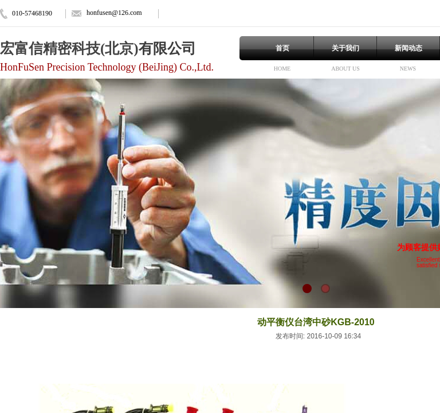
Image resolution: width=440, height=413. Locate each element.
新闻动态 (408, 48)
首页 (282, 48)
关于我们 (345, 48)
